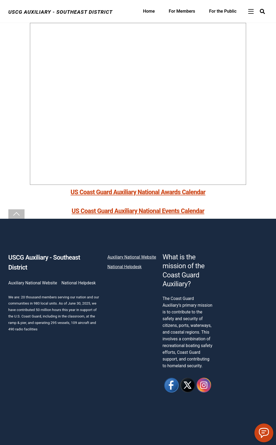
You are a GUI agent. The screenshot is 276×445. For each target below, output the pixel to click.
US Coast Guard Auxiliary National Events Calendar (138, 211)
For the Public (223, 11)
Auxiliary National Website (32, 283)
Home (149, 11)
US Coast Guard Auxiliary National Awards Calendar (138, 192)
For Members (182, 11)
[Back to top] (16, 214)
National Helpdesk (78, 283)
